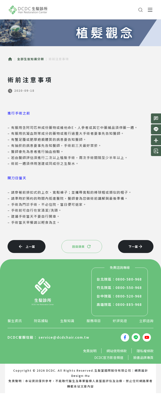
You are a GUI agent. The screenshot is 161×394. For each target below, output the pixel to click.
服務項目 (94, 321)
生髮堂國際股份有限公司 (28, 10)
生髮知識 (67, 321)
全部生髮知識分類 (30, 59)
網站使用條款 (116, 351)
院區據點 (41, 321)
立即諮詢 (146, 321)
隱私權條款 (145, 351)
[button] (150, 9)
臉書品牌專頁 (143, 358)
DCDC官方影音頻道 (108, 358)
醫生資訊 (15, 321)
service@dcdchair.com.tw (64, 338)
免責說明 (89, 351)
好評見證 (120, 321)
